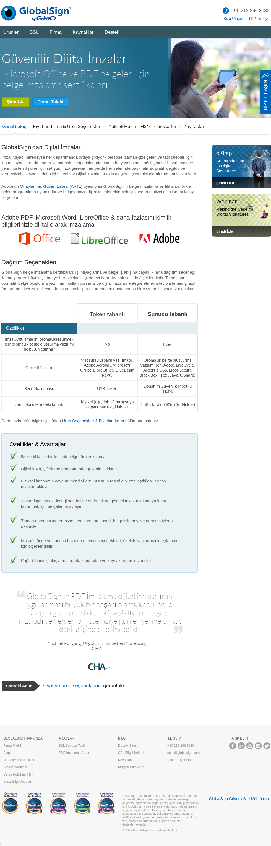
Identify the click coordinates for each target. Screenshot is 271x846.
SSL (34, 32)
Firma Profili (12, 746)
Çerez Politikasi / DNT (19, 774)
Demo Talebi (50, 102)
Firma (55, 32)
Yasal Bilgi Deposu (17, 782)
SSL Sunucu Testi (72, 746)
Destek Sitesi (127, 746)
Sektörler (167, 126)
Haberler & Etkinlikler (18, 760)
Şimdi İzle (224, 231)
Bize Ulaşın (233, 18)
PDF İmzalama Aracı (74, 753)
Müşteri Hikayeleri (131, 767)
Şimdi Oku (225, 183)
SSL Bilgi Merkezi (131, 753)
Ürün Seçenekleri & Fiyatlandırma (93, 420)
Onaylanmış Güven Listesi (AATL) (51, 186)
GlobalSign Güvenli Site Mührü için (239, 799)
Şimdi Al (15, 102)
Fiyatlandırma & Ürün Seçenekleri (67, 126)
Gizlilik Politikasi (15, 767)
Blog (6, 753)
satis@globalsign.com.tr (185, 753)
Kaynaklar (83, 32)
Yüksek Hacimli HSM (129, 126)
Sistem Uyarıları (179, 760)
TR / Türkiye (259, 18)
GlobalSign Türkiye (37, 13)
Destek (112, 32)
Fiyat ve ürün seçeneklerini (72, 685)
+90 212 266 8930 (250, 10)
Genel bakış (14, 126)
